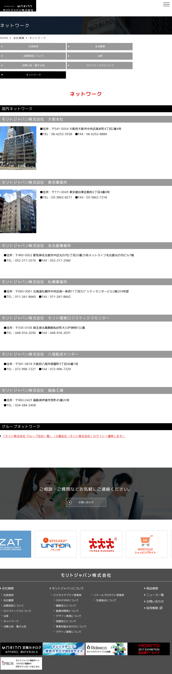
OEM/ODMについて (67, 591)
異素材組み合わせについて (71, 617)
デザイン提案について (68, 622)
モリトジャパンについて (67, 579)
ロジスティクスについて (110, 55)
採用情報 (151, 599)
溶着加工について (66, 612)
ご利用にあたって (57, 670)
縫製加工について (66, 596)
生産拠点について (106, 591)
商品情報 (151, 579)
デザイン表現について (68, 607)
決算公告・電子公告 (65, 55)
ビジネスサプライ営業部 (67, 586)
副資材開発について (67, 601)
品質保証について (111, 46)
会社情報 (19, 38)
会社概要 (66, 46)
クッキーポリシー (36, 670)
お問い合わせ (86, 492)
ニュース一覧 (154, 586)
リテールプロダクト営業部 (109, 586)
